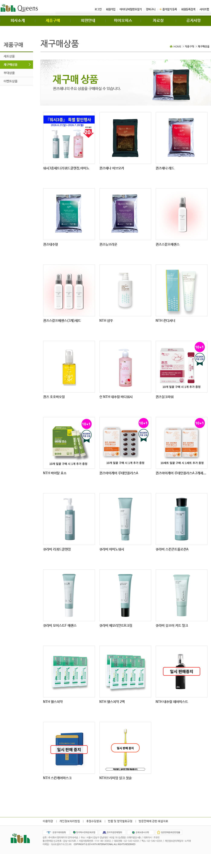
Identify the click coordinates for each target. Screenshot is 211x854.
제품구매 (53, 20)
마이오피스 (123, 20)
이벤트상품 (10, 81)
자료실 (158, 20)
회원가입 (110, 9)
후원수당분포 (94, 821)
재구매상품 (10, 64)
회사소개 (17, 20)
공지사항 (193, 20)
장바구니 (150, 9)
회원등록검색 (188, 9)
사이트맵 (204, 9)
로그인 (98, 9)
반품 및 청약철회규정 (120, 821)
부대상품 (9, 73)
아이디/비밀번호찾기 (131, 9)
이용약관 (48, 821)
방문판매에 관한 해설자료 (153, 821)
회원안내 (88, 20)
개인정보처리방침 (69, 821)
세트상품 (9, 56)
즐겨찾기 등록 (168, 9)
